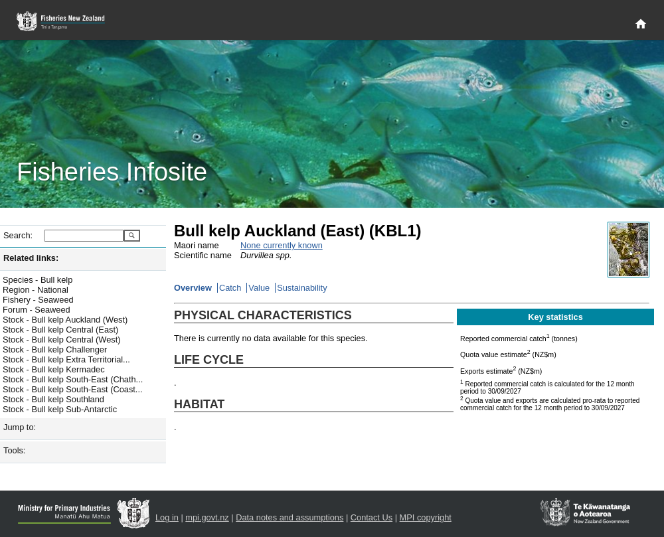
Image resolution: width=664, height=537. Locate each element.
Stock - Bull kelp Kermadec (54, 369)
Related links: (30, 258)
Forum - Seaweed (36, 310)
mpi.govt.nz (206, 517)
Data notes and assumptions (289, 517)
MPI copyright (426, 517)
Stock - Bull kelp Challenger (55, 349)
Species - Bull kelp (37, 280)
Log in (167, 517)
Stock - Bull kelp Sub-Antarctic (60, 409)
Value (259, 288)
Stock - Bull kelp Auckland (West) (65, 320)
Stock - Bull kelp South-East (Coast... (73, 389)
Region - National (35, 290)
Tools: (14, 450)
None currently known (281, 245)
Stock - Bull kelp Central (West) (62, 340)
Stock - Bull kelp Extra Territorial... (66, 359)
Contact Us (371, 517)
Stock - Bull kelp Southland (53, 399)
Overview (193, 288)
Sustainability (302, 288)
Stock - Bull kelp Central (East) (60, 330)
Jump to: (19, 427)
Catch (230, 288)
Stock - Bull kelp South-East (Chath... (73, 379)
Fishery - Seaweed (38, 300)
